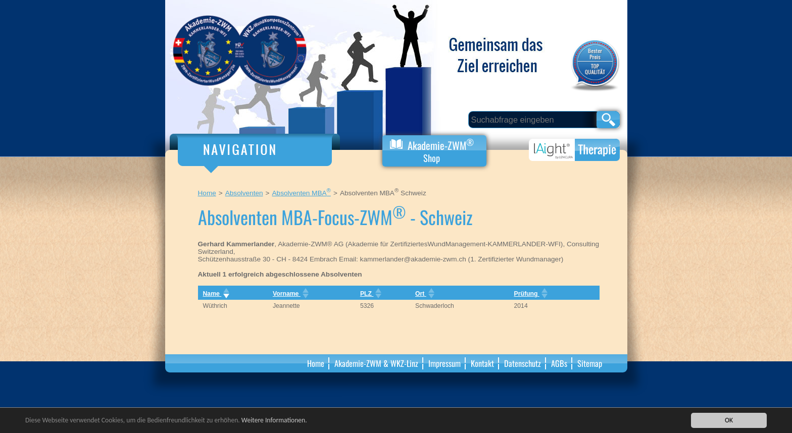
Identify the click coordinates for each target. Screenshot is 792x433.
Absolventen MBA (301, 193)
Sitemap (589, 363)
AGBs (559, 363)
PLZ (370, 293)
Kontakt (482, 363)
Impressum (444, 363)
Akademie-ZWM (432, 150)
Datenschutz (522, 363)
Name (215, 293)
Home (207, 193)
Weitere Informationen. (274, 420)
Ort (423, 293)
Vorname (290, 293)
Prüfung (530, 293)
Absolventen (244, 193)
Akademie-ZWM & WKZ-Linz (376, 363)
